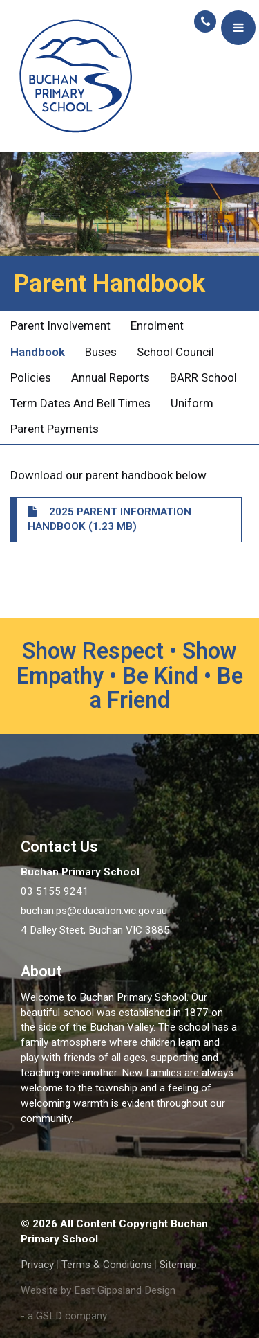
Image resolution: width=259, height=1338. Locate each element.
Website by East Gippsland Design (98, 1290)
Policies (30, 377)
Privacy (37, 1264)
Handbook (37, 352)
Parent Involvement (60, 325)
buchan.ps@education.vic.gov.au (94, 910)
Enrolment (157, 325)
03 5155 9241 (54, 891)
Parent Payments (54, 429)
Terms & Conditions (106, 1264)
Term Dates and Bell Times (80, 403)
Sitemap (178, 1264)
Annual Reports (110, 377)
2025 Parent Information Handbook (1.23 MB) (109, 519)
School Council (175, 352)
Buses (101, 352)
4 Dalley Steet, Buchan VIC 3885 (95, 930)
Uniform (192, 403)
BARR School (203, 377)
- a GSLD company (64, 1316)
